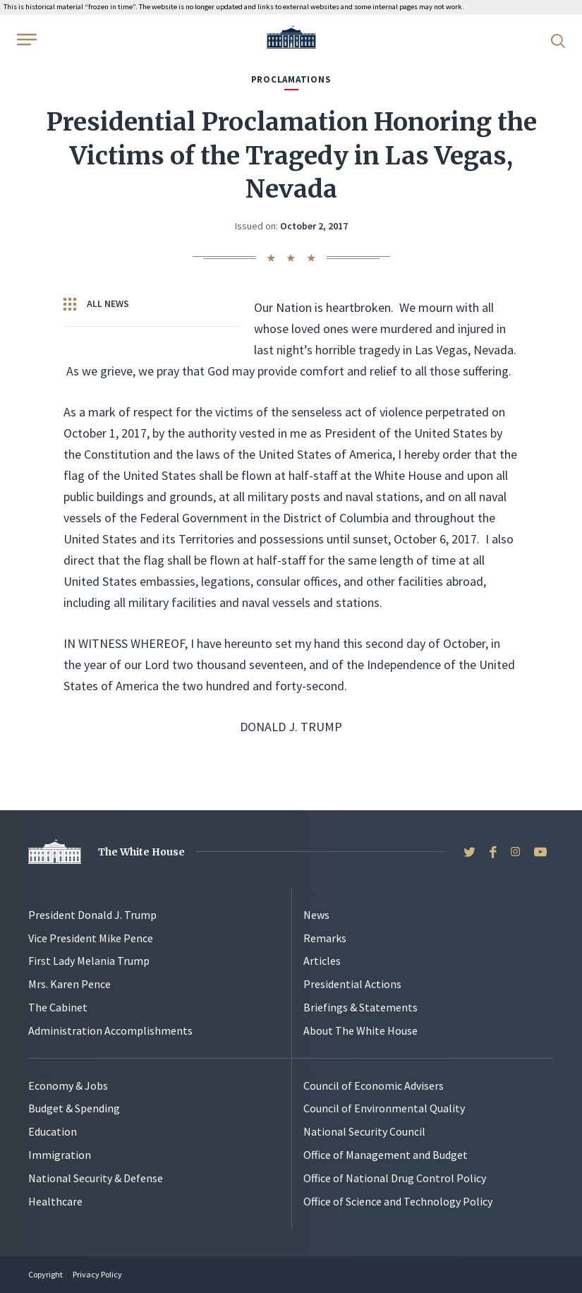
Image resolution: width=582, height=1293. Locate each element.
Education (52, 1131)
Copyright (45, 1274)
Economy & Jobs (68, 1085)
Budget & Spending (74, 1108)
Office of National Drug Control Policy (394, 1178)
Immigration (59, 1155)
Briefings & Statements (360, 1007)
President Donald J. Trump (92, 915)
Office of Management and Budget (385, 1155)
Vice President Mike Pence (90, 938)
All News (96, 304)
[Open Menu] (25, 39)
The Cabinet (57, 1007)
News (316, 915)
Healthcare (55, 1201)
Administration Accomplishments (110, 1030)
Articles (322, 961)
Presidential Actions (352, 984)
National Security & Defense (95, 1178)
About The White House (360, 1030)
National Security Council (364, 1131)
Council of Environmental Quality (384, 1108)
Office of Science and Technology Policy (397, 1201)
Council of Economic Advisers (373, 1085)
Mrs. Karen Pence (69, 984)
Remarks (324, 938)
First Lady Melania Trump (89, 961)
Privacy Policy (97, 1274)
